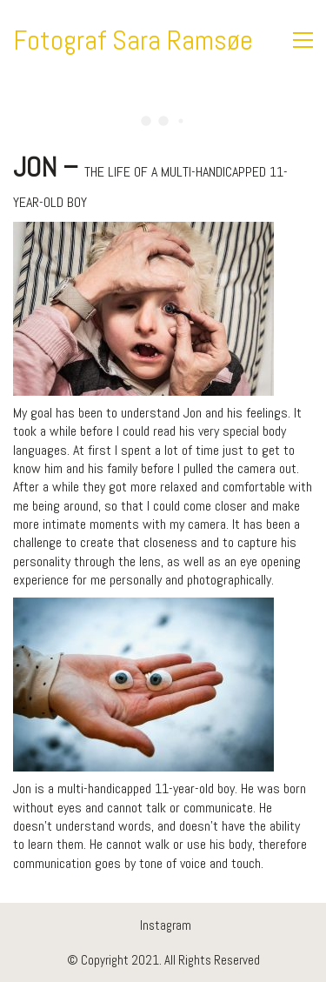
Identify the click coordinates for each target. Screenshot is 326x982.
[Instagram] (165, 925)
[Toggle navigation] (303, 40)
